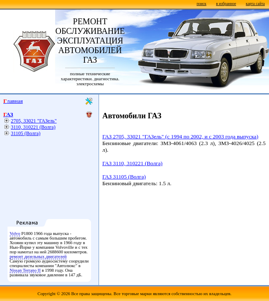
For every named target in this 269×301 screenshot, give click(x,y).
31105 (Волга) (26, 133)
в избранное (226, 4)
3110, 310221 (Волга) (33, 127)
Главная (13, 101)
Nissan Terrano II (25, 270)
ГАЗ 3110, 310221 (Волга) (132, 163)
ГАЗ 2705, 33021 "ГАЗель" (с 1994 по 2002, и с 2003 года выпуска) (180, 136)
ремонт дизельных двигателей (38, 256)
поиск (201, 4)
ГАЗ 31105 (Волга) (124, 176)
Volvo (15, 233)
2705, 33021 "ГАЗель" (34, 121)
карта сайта (255, 4)
